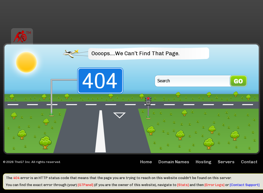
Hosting (203, 161)
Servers (226, 161)
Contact (249, 161)
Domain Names (173, 161)
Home (146, 161)
